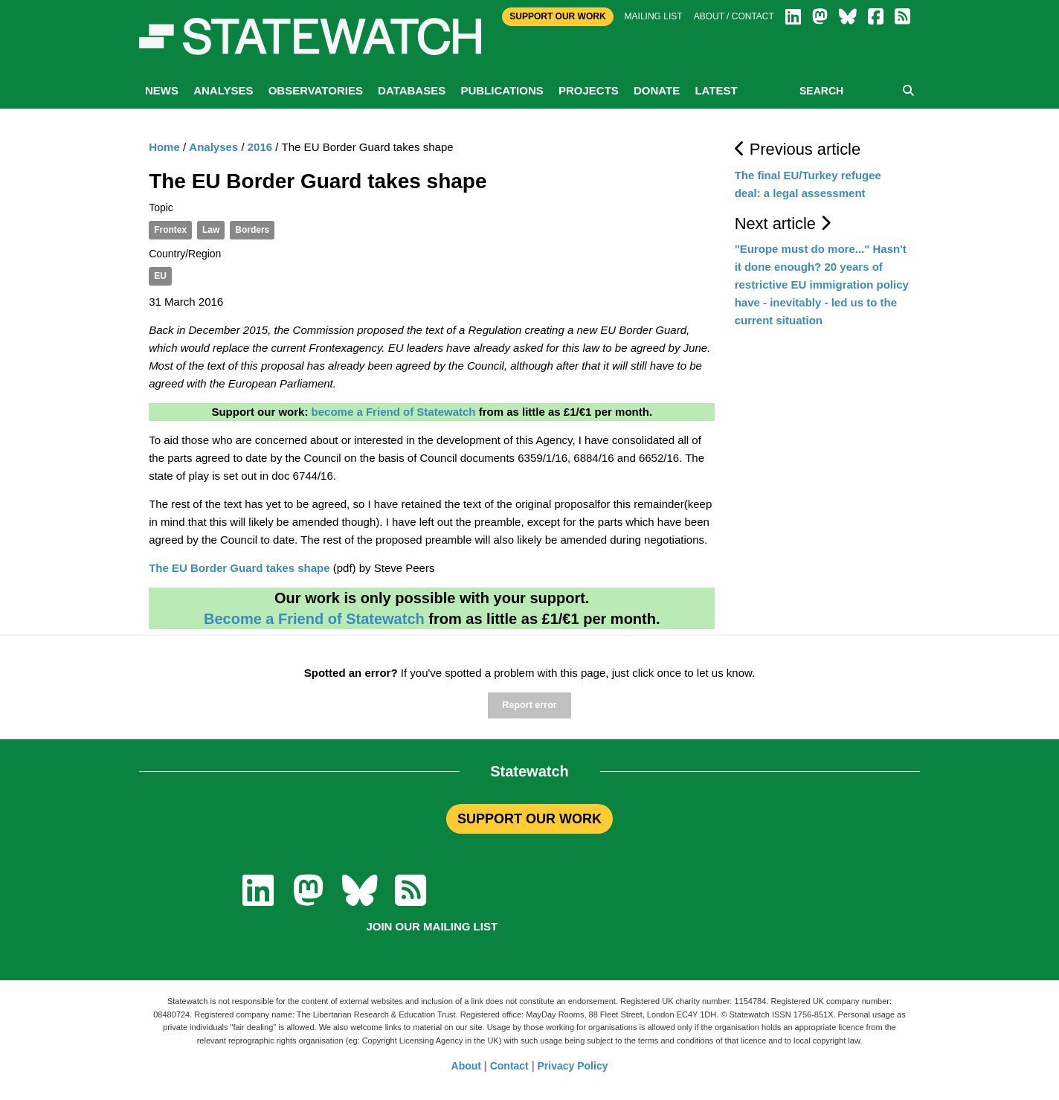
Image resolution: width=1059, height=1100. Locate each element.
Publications (501, 90)
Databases (411, 90)
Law (210, 230)
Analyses (223, 90)
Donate (657, 90)
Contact (509, 1066)
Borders (252, 230)
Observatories (315, 90)
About (466, 1066)
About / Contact (734, 16)
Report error (529, 705)
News (161, 90)
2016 (260, 147)
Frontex (170, 230)
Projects (589, 90)
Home (164, 147)
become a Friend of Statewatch (394, 411)
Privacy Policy (573, 1066)
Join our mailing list (432, 926)
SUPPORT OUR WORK (529, 818)
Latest (716, 90)
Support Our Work (557, 16)
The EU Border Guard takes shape (239, 568)
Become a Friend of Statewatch (314, 619)
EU (160, 276)
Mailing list (654, 16)
